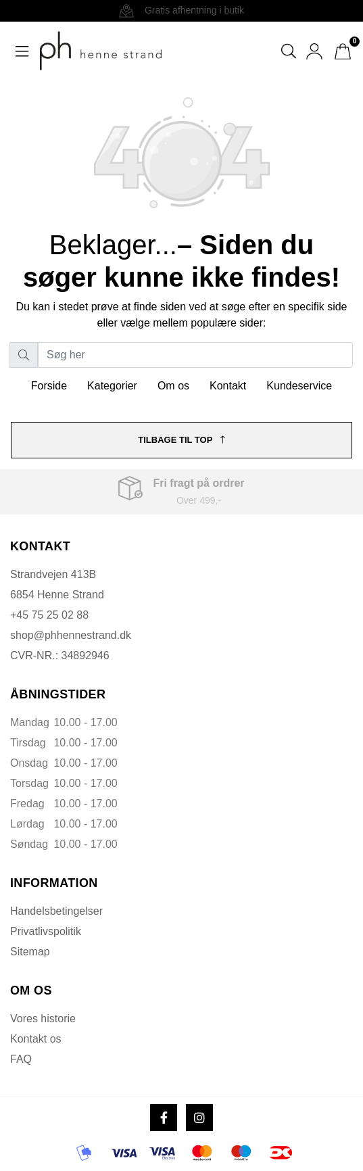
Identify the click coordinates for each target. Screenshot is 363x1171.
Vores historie (43, 1018)
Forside (49, 385)
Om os (173, 385)
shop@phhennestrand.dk (70, 635)
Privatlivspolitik (45, 931)
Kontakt (228, 385)
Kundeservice (299, 385)
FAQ (21, 1059)
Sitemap (30, 951)
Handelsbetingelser (56, 911)
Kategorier (112, 385)
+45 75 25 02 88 (49, 615)
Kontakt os (36, 1039)
